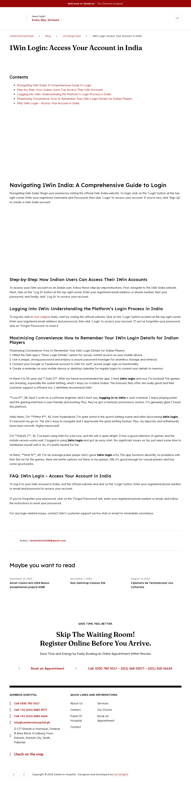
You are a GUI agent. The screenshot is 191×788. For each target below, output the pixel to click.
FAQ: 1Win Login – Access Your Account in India (48, 103)
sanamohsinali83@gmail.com (47, 540)
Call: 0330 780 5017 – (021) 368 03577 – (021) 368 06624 (130, 668)
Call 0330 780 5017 (27, 703)
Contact (75, 727)
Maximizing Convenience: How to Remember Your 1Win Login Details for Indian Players (74, 98)
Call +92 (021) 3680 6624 (31, 716)
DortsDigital (121, 774)
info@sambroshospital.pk (32, 722)
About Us (76, 703)
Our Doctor (104, 709)
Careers (75, 709)
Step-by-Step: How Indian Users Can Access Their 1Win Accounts (60, 89)
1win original (42, 317)
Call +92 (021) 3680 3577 (30, 709)
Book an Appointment (47, 668)
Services (103, 703)
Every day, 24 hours (45, 20)
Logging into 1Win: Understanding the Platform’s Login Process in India (64, 94)
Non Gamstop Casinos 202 (87, 583)
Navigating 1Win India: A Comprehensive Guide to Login (54, 85)
